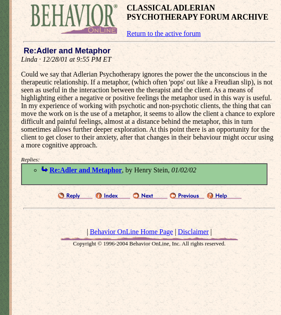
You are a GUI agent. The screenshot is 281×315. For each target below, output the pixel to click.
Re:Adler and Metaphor (86, 170)
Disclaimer (193, 231)
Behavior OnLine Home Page (131, 231)
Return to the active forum (164, 33)
